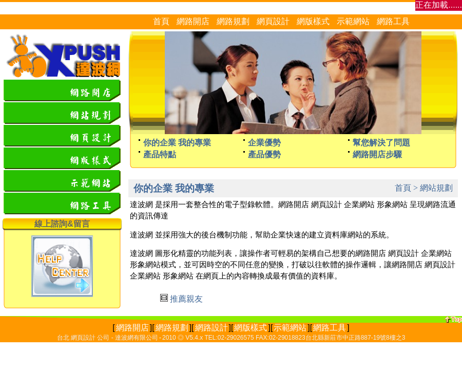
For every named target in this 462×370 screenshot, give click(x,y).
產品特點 (159, 154)
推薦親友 (186, 298)
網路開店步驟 (377, 154)
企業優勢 (264, 142)
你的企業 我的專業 (177, 142)
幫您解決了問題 (381, 142)
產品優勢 (264, 154)
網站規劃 (436, 187)
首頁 (403, 187)
